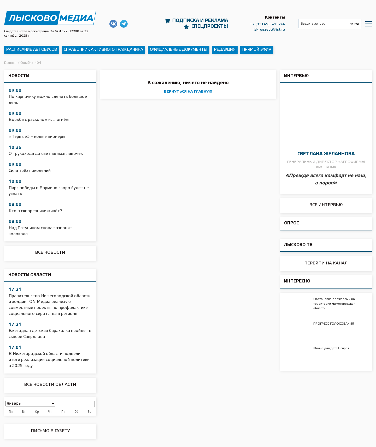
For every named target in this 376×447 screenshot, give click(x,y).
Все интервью (326, 205)
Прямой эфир (256, 50)
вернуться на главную (188, 91)
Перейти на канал (326, 263)
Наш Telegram (124, 24)
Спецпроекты (209, 26)
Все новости (50, 252)
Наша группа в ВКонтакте (113, 24)
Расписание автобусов (31, 50)
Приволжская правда (50, 18)
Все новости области (50, 385)
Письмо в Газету (50, 431)
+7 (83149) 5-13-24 (267, 24)
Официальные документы (178, 50)
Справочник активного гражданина (103, 50)
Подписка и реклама (200, 21)
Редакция (225, 50)
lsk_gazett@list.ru (269, 29)
